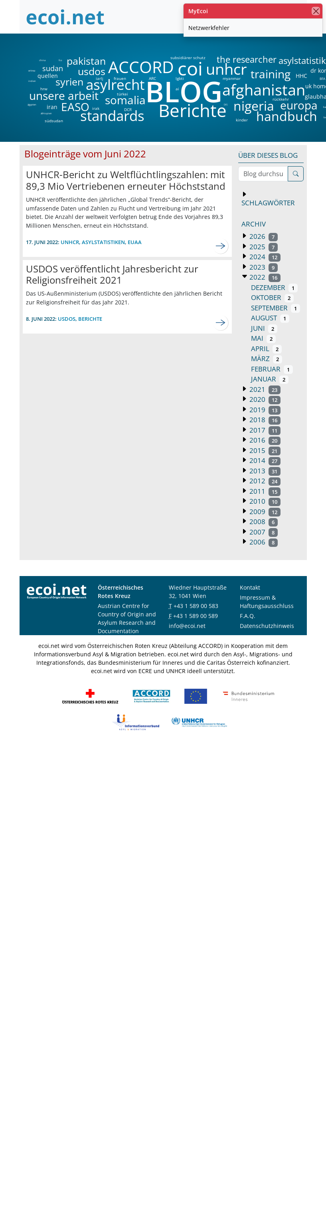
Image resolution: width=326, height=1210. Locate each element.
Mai (263, 338)
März (267, 358)
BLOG (183, 91)
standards (112, 116)
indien (31, 81)
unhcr (226, 69)
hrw (43, 89)
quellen (43, 74)
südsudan (54, 121)
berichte (90, 318)
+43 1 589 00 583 (196, 606)
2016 (264, 440)
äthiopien (46, 113)
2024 (264, 256)
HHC (301, 76)
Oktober (272, 297)
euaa (135, 242)
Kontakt (250, 587)
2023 (263, 267)
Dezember (274, 287)
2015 (264, 450)
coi (190, 68)
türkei (122, 94)
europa (299, 105)
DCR (128, 109)
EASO (75, 106)
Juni (264, 328)
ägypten (32, 104)
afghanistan (263, 89)
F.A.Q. (247, 616)
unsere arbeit (43, 95)
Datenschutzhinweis (267, 626)
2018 (264, 419)
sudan (52, 68)
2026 (263, 236)
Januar (270, 378)
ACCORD (141, 67)
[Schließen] (316, 11)
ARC (152, 78)
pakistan (86, 61)
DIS (225, 104)
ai (177, 89)
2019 (264, 409)
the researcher (233, 60)
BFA (322, 78)
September (275, 307)
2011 (264, 491)
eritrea (31, 71)
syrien (69, 82)
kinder (242, 120)
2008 (263, 521)
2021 (264, 389)
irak (95, 108)
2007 (263, 531)
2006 (263, 541)
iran (52, 107)
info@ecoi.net (187, 626)
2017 (264, 430)
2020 (264, 399)
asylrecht (115, 85)
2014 (264, 460)
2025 (263, 246)
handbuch (286, 116)
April (266, 348)
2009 (264, 511)
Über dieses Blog (268, 155)
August (270, 317)
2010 (264, 501)
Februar (272, 369)
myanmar (232, 78)
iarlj (99, 78)
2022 (264, 277)
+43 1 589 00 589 (195, 616)
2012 (264, 480)
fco (60, 60)
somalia (125, 99)
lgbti (180, 78)
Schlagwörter (268, 202)
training (270, 73)
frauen (120, 78)
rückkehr (281, 99)
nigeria (253, 105)
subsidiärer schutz (187, 58)
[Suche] (296, 173)
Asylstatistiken (103, 242)
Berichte (192, 111)
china (42, 60)
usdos (91, 71)
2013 (264, 470)
